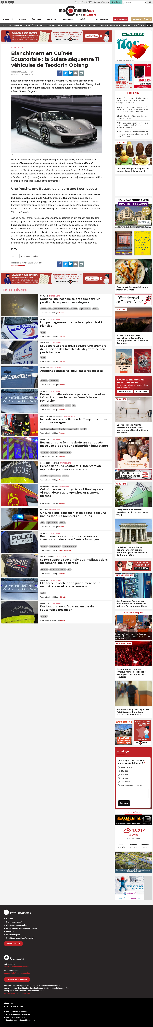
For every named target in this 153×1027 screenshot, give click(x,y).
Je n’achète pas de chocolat (131, 785)
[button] (145, 2)
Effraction (44, 569)
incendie (74, 309)
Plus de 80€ (125, 782)
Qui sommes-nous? (14, 922)
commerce (44, 405)
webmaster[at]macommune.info (17, 993)
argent (15, 256)
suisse (35, 256)
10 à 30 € (124, 771)
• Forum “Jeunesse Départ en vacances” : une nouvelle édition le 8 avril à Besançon (132, 134)
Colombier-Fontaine (49, 463)
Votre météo (133, 812)
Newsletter (13, 944)
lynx (42, 523)
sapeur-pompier (85, 309)
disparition (54, 452)
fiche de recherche (57, 405)
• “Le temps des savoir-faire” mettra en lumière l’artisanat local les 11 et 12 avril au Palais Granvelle (132, 109)
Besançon (44, 319)
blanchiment (25, 256)
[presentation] (116, 627)
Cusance (44, 510)
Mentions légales (13, 935)
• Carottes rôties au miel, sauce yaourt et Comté (132, 117)
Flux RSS (10, 932)
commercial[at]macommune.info (17, 973)
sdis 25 (95, 309)
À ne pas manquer (133, 613)
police (43, 332)
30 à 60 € (124, 775)
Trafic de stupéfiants (69, 546)
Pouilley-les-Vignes (49, 486)
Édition (80, 15)
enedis (43, 309)
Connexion (141, 391)
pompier (44, 616)
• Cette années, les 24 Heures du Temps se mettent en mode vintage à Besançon (132, 100)
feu (50, 309)
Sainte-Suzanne (47, 557)
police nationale (55, 546)
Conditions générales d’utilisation (20, 938)
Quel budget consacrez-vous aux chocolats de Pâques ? (131, 761)
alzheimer (44, 452)
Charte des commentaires (16, 925)
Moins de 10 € (126, 767)
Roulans (44, 296)
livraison (44, 546)
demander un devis (17, 979)
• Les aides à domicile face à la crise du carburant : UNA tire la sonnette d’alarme (132, 125)
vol (74, 405)
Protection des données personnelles (21, 928)
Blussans (44, 368)
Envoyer (124, 803)
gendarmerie (54, 381)
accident (44, 381)
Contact (9, 919)
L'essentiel (133, 93)
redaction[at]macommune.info (16, 967)
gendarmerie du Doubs (61, 309)
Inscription (125, 391)
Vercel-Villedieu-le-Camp (51, 416)
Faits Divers (17, 48)
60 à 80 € (124, 778)
